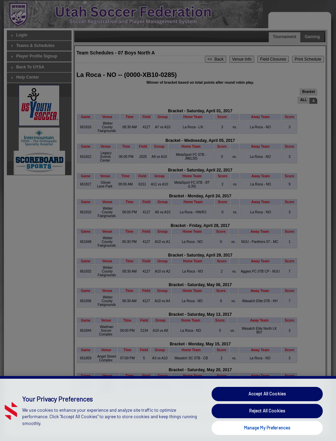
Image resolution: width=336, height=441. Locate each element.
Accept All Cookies (267, 405)
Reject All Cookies (267, 422)
